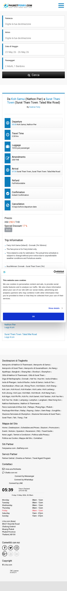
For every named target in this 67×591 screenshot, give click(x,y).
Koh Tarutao (45, 396)
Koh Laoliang (48, 389)
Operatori (20, 431)
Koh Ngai (6, 396)
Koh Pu (25, 396)
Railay (22, 410)
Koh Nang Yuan (48, 393)
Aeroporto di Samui (42, 365)
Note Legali (7, 435)
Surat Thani (7, 417)
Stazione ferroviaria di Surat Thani (46, 414)
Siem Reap (45, 410)
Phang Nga (40, 407)
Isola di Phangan (9, 382)
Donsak (25, 379)
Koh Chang (51, 386)
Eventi (4, 431)
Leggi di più (9, 327)
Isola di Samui (37, 382)
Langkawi (43, 400)
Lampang (24, 400)
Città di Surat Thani (36, 375)
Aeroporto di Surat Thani (12, 368)
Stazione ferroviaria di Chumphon (16, 414)
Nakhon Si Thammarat (30, 403)
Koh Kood (15, 389)
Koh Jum (6, 389)
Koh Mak (26, 393)
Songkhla (56, 410)
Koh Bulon (41, 386)
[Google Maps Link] (4, 553)
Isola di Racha (23, 382)
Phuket (49, 407)
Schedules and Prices (30, 427)
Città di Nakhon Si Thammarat (14, 375)
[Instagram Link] (16, 547)
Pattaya (31, 407)
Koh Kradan (26, 389)
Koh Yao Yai (7, 400)
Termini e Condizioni (21, 435)
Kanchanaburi (8, 386)
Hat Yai (33, 379)
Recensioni (30, 431)
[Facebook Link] (4, 547)
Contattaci (38, 438)
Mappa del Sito (25, 438)
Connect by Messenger (18, 476)
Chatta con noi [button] (9, 472)
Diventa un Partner (23, 458)
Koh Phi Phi (16, 396)
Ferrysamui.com (9, 448)
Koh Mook (36, 393)
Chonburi (36, 372)
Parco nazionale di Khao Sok (14, 407)
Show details (54, 308)
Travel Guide (47, 431)
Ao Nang (53, 368)
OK (33, 316)
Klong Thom (30, 386)
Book (8, 230)
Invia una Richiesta (11, 469)
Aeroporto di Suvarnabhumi (35, 368)
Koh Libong (7, 393)
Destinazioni (14, 427)
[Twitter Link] (10, 547)
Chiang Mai (26, 372)
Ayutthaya (6, 372)
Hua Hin (41, 379)
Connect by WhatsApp (17, 480)
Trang (20, 417)
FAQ (38, 431)
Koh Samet (34, 396)
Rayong (30, 410)
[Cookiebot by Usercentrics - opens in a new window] (51, 272)
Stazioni (44, 427)
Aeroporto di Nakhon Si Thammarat (17, 365)
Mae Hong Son (55, 400)
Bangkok (16, 372)
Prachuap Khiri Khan (10, 410)
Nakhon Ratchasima (10, 403)
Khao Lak (19, 386)
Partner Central (8, 458)
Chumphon (46, 372)
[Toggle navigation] (62, 5)
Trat (25, 417)
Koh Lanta (37, 389)
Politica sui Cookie (10, 438)
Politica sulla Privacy (40, 435)
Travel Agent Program (41, 458)
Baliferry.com (22, 448)
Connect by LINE (12, 483)
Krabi (16, 400)
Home (4, 427)
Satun (37, 410)
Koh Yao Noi (57, 396)
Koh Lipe (17, 393)
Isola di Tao (49, 382)
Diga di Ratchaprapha (11, 379)
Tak (14, 417)
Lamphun (33, 400)
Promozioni (54, 427)
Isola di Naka (51, 379)
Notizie (12, 431)
